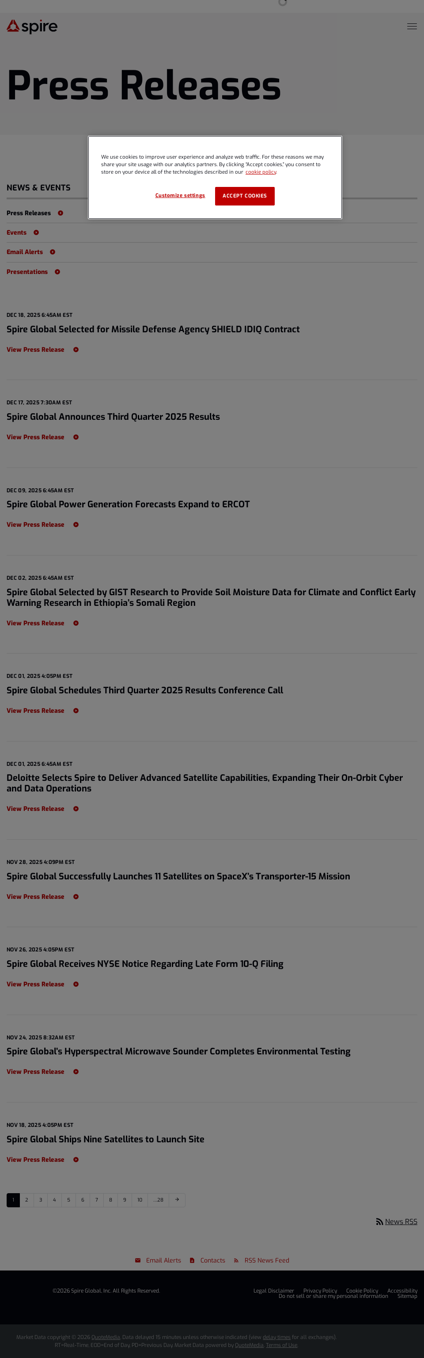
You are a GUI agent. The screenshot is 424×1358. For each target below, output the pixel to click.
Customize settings (180, 195)
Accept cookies (245, 196)
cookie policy (261, 172)
